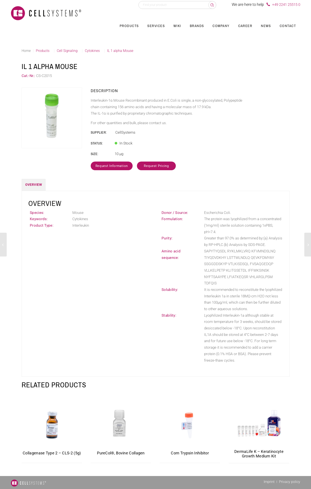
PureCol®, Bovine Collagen (121, 453)
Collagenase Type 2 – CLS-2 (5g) (52, 453)
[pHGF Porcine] (3, 245)
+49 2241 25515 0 (286, 4)
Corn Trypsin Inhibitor (190, 453)
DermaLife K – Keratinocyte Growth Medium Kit (259, 453)
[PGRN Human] (307, 245)
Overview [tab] (33, 185)
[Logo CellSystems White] (46, 13)
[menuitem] (129, 26)
